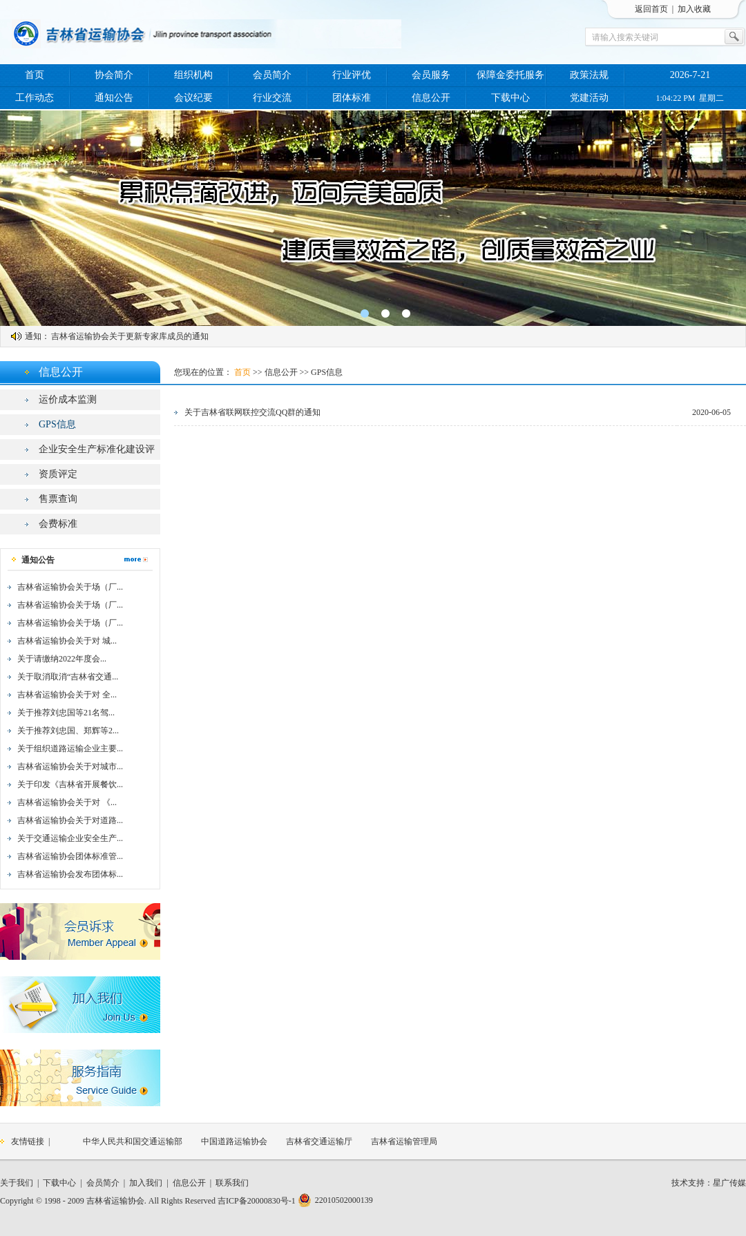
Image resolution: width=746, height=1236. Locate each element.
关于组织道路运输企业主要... (70, 748)
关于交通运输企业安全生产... (70, 838)
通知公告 (114, 98)
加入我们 (145, 1183)
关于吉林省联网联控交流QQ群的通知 (252, 412)
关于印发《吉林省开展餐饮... (70, 784)
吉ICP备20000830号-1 (257, 1201)
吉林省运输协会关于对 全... (67, 694)
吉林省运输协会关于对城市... (70, 766)
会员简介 (272, 75)
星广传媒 (729, 1183)
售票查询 (58, 499)
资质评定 (58, 474)
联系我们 (232, 1183)
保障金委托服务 (510, 75)
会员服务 (431, 75)
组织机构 (193, 75)
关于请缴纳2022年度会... (61, 659)
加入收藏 (694, 9)
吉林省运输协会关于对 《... (67, 802)
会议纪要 (193, 98)
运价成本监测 (68, 399)
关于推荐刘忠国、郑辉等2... (68, 730)
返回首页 (651, 9)
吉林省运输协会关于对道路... (70, 820)
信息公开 (431, 98)
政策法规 (589, 75)
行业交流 (272, 98)
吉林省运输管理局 (404, 1141)
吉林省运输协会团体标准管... (70, 856)
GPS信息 (57, 424)
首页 (34, 75)
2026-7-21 (690, 75)
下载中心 (510, 98)
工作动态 (34, 98)
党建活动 (589, 98)
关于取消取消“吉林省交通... (67, 677)
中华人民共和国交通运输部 (132, 1141)
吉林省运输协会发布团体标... (70, 874)
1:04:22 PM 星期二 (690, 98)
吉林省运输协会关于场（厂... (70, 587)
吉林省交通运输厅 (319, 1141)
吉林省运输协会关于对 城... (67, 641)
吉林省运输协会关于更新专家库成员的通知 (130, 336)
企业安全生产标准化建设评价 (97, 452)
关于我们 (16, 1183)
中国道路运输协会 (234, 1141)
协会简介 (114, 75)
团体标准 (351, 98)
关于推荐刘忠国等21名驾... (66, 712)
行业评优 (351, 75)
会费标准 (58, 524)
